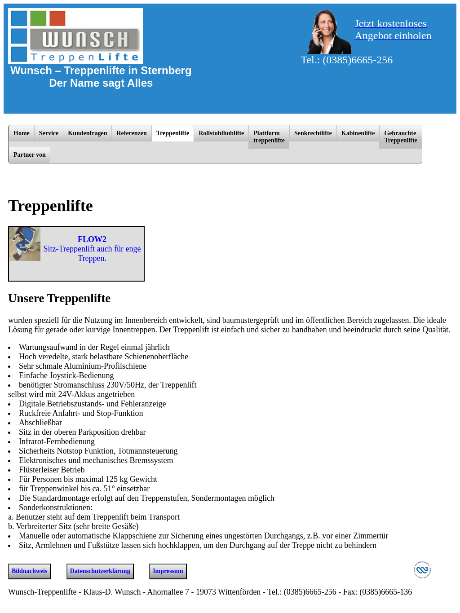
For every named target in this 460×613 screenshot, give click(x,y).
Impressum (168, 571)
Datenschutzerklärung (100, 571)
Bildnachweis (29, 571)
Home (21, 133)
